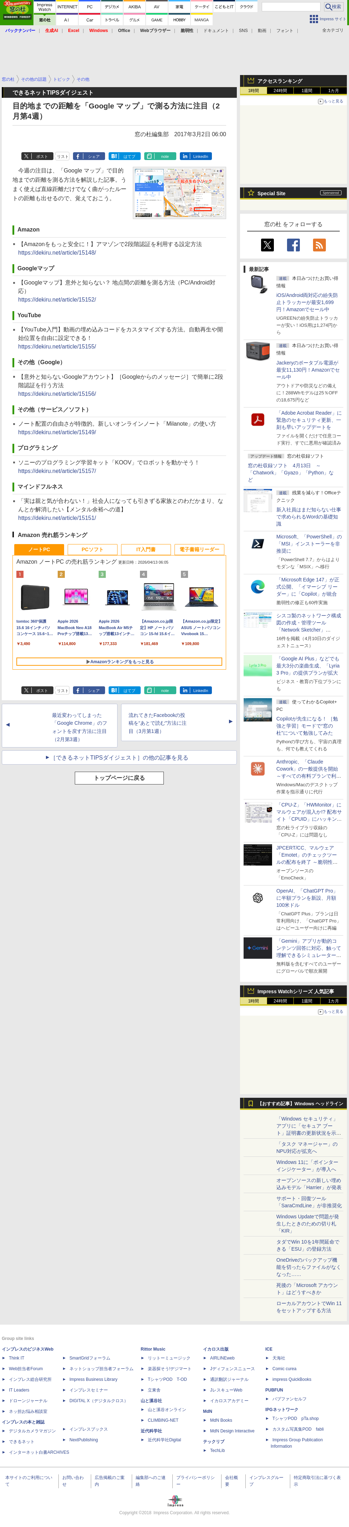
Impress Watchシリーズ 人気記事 (295, 991)
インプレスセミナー (88, 1390)
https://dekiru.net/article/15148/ (57, 253)
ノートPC (39, 549)
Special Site (271, 193)
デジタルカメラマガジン (32, 1430)
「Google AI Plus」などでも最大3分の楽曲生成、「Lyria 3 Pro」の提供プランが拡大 (308, 666)
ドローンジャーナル (28, 1400)
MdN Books (221, 1420)
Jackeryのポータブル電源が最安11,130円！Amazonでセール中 (308, 370)
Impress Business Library (93, 1379)
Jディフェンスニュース (232, 1368)
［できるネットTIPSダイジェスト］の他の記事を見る (119, 758)
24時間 (280, 90)
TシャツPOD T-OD (167, 1379)
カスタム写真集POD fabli (298, 1429)
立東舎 (154, 1390)
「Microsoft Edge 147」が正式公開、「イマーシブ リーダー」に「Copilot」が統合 (307, 587)
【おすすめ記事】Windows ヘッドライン (300, 1103)
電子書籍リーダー (199, 549)
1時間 (253, 90)
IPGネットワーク (281, 1409)
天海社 (278, 1358)
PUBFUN (274, 1390)
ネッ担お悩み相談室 (28, 1411)
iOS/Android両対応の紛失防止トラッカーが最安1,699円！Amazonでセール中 (307, 302)
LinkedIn (200, 156)
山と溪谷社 (151, 1400)
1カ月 (333, 90)
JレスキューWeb (226, 1390)
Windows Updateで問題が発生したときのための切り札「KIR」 (307, 1224)
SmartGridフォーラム (89, 1358)
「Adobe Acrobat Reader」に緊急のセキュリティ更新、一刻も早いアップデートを (309, 420)
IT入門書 (146, 549)
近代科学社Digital (164, 1439)
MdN (207, 1411)
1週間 (307, 90)
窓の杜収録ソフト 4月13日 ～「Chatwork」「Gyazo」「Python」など (291, 473)
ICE (268, 1349)
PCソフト (92, 549)
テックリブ (213, 1441)
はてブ (129, 156)
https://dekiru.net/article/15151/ (57, 518)
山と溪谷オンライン (167, 1409)
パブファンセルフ (289, 1398)
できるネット (22, 1441)
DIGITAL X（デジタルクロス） (98, 1400)
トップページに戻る (119, 778)
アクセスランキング (279, 81)
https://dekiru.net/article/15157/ (57, 471)
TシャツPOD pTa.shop (295, 1418)
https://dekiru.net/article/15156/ (57, 394)
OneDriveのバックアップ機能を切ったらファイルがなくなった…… (308, 1267)
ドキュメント (216, 30)
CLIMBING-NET (163, 1420)
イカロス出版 (216, 1349)
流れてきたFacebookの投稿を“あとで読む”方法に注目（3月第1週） (158, 723)
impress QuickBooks (291, 1379)
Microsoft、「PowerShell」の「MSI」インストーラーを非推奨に (309, 544)
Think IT (16, 1358)
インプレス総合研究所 (30, 1379)
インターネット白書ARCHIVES (39, 1452)
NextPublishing (83, 1439)
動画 (262, 30)
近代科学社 (151, 1430)
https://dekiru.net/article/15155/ (57, 347)
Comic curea (284, 1368)
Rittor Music (153, 1349)
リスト (63, 156)
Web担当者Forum (26, 1368)
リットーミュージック (169, 1358)
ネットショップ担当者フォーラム (101, 1368)
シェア (94, 156)
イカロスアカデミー (229, 1400)
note (165, 156)
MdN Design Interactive (232, 1430)
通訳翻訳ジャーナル (229, 1379)
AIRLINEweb (222, 1358)
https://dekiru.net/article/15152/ (57, 300)
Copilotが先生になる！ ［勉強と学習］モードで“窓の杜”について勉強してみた (307, 726)
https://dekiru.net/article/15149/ (57, 432)
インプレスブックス (88, 1429)
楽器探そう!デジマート (170, 1368)
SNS (243, 30)
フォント (284, 30)
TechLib (217, 1450)
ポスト (42, 156)
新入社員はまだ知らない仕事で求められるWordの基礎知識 (308, 517)
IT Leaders (19, 1390)
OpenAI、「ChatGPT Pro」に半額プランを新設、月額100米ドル (307, 898)
